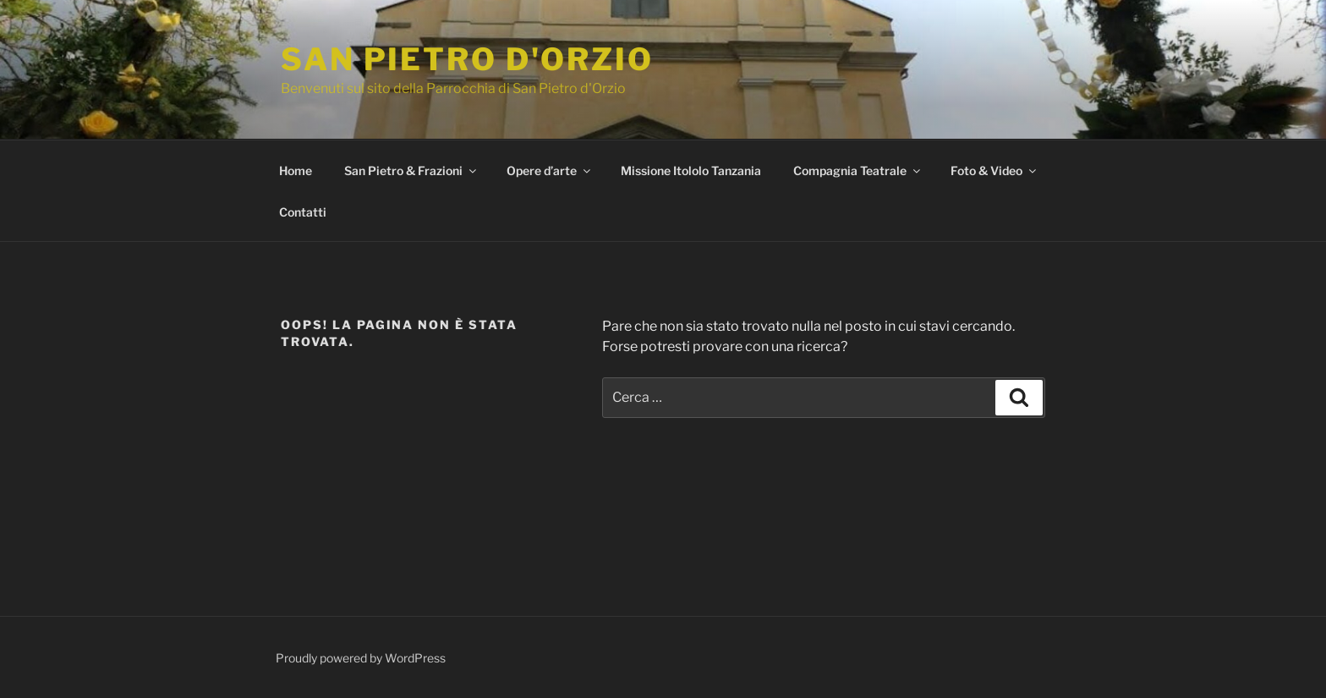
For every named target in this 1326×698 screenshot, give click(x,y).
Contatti (302, 212)
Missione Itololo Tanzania (691, 170)
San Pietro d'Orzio (467, 59)
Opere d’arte (550, 170)
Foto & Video (994, 170)
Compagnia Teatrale (858, 170)
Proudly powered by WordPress (361, 658)
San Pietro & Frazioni (411, 170)
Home (295, 170)
